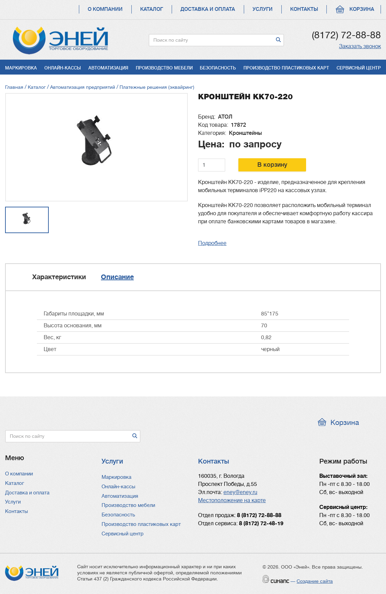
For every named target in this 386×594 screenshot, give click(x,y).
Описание (117, 277)
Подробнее (212, 243)
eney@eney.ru (240, 492)
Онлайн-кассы (62, 67)
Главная (14, 87)
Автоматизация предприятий (82, 87)
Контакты (304, 9)
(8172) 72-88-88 (346, 35)
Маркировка (21, 67)
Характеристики (59, 277)
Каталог (151, 9)
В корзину (272, 164)
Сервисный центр (359, 67)
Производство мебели (164, 67)
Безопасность (218, 67)
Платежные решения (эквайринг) (157, 87)
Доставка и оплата (207, 9)
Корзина (361, 9)
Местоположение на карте (232, 500)
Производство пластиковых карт (286, 67)
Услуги (263, 9)
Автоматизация (108, 67)
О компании (105, 9)
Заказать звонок (360, 46)
